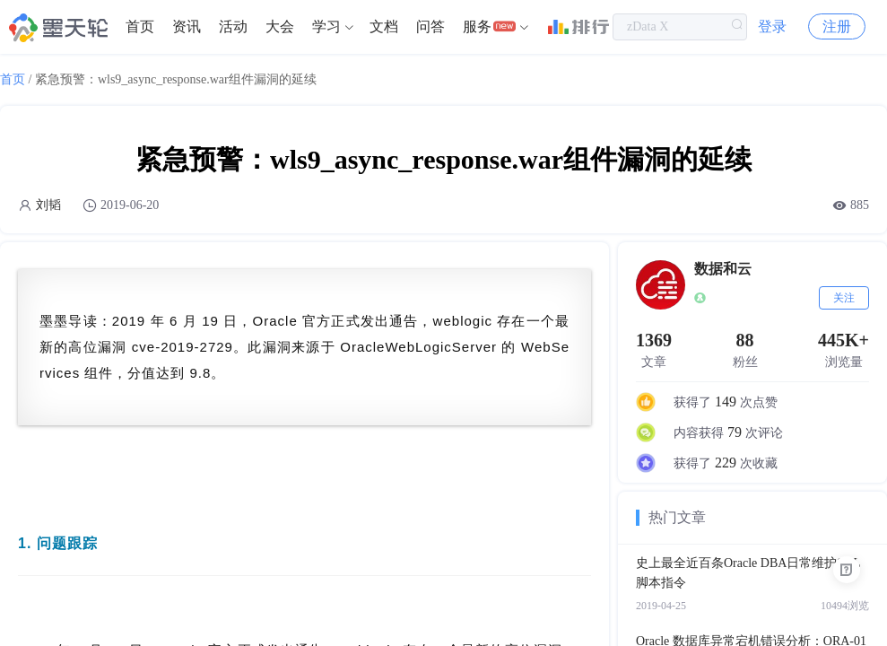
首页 (140, 26)
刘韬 (48, 205)
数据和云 (723, 268)
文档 (384, 26)
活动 (233, 26)
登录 (772, 26)
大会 (279, 26)
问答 (430, 26)
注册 (836, 26)
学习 (326, 26)
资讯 (186, 26)
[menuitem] (140, 27)
